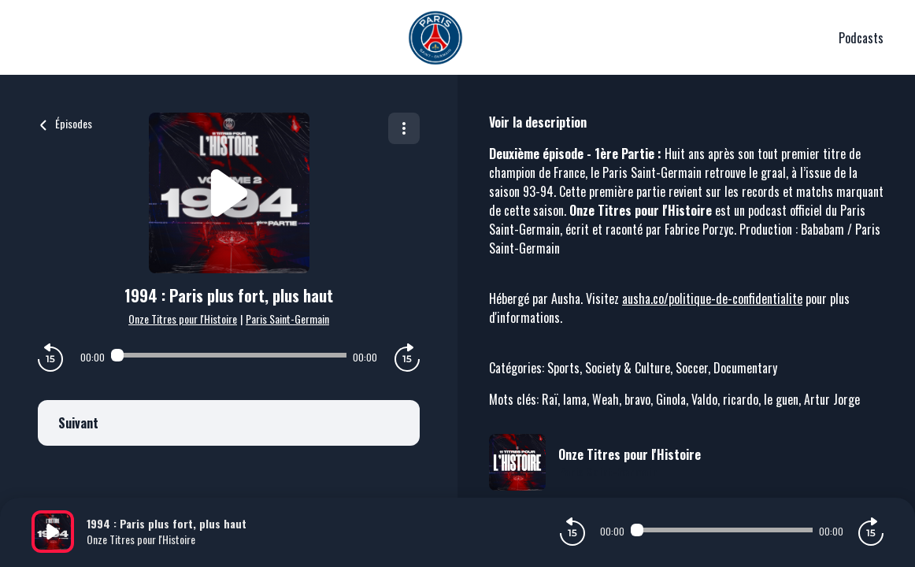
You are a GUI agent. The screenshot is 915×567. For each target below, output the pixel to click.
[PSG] (435, 37)
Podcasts (861, 37)
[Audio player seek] (228, 355)
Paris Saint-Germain (287, 318)
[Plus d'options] (404, 128)
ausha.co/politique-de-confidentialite (712, 298)
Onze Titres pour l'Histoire (182, 318)
